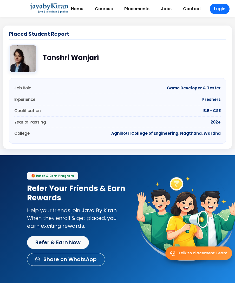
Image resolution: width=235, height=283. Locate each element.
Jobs (166, 9)
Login (219, 9)
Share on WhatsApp (66, 259)
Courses (104, 9)
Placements (136, 9)
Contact (192, 9)
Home (77, 9)
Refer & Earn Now (58, 242)
